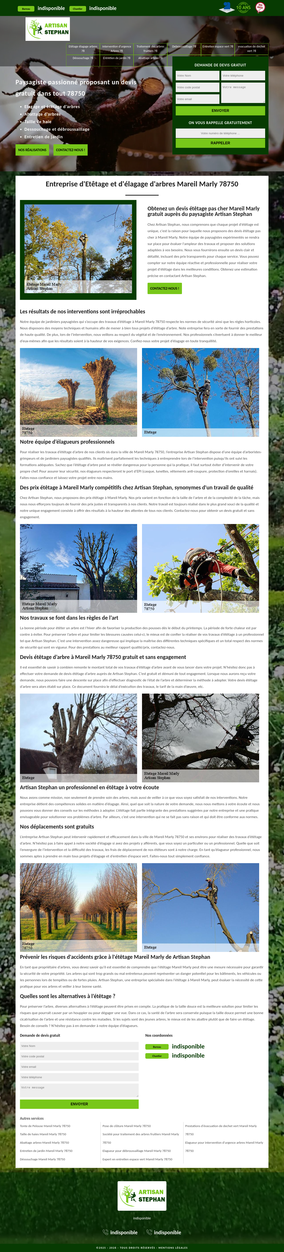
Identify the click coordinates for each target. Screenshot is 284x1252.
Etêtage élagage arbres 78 (83, 23)
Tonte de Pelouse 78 (218, 32)
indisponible (51, 8)
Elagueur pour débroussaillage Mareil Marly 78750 (137, 1150)
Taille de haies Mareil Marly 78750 (43, 1134)
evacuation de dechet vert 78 (251, 23)
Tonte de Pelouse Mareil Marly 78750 (45, 1125)
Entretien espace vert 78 (218, 21)
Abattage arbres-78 (150, 32)
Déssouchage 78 (83, 32)
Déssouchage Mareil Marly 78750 (42, 1159)
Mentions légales (173, 1247)
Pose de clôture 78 (251, 32)
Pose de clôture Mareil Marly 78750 (127, 1125)
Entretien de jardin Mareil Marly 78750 (46, 1150)
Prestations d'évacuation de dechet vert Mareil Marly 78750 (221, 1129)
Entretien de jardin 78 (116, 32)
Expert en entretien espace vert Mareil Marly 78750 (137, 1159)
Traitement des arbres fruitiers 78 (150, 23)
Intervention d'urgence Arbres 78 (116, 23)
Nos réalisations (32, 150)
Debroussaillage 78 (184, 21)
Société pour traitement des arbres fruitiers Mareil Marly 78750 (141, 1138)
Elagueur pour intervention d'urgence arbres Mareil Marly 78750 (224, 1146)
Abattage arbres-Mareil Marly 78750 (44, 1142)
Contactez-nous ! (70, 150)
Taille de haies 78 (184, 32)
